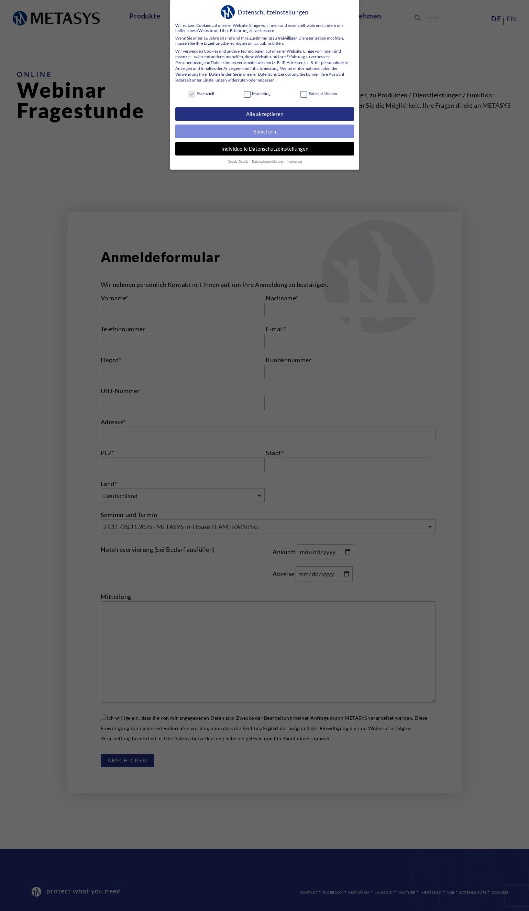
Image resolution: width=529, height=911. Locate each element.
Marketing (257, 93)
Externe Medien (318, 93)
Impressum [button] (293, 161)
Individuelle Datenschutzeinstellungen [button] (264, 149)
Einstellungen (214, 80)
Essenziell (201, 93)
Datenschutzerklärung (277, 74)
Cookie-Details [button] (238, 161)
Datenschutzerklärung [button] (267, 161)
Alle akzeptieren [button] (264, 114)
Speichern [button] (264, 131)
